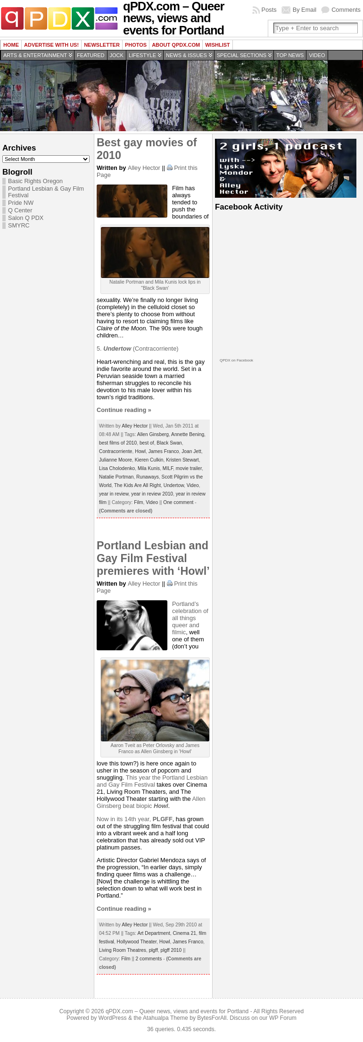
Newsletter (102, 45)
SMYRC (19, 225)
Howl (140, 451)
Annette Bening (187, 434)
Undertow (174, 485)
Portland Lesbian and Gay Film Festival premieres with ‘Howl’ (153, 558)
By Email (305, 9)
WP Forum (283, 1018)
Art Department (153, 933)
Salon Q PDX (25, 218)
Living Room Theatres (122, 950)
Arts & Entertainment (35, 55)
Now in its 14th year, (135, 819)
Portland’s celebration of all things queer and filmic (190, 618)
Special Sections (241, 55)
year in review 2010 (152, 493)
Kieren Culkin (149, 459)
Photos (136, 45)
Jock (117, 55)
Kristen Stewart (182, 459)
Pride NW (20, 203)
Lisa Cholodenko (117, 468)
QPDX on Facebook (236, 360)
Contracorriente (115, 451)
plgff (153, 950)
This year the (144, 777)
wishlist (217, 45)
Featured (90, 55)
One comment (178, 502)
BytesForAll (211, 1018)
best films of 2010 (118, 442)
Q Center (20, 210)
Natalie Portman (116, 476)
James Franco (163, 451)
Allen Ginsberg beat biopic (151, 802)
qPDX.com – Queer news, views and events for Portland (177, 1011)
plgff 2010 (171, 950)
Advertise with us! (51, 45)
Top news (290, 55)
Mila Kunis (149, 468)
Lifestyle (142, 55)
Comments (346, 9)
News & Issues (186, 55)
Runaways (147, 476)
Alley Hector (144, 167)
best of (147, 442)
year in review (114, 493)
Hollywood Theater (137, 941)
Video (317, 55)
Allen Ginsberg (153, 434)
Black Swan (169, 442)
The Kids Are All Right (137, 485)
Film (138, 502)
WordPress (113, 1018)
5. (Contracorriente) (138, 348)
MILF (168, 468)
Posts (269, 9)
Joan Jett (191, 451)
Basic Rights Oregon (35, 181)
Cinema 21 (184, 933)
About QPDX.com (176, 45)
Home (11, 45)
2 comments (149, 958)
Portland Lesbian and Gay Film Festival (152, 781)
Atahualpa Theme (165, 1018)
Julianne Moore (115, 459)
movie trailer (189, 468)
